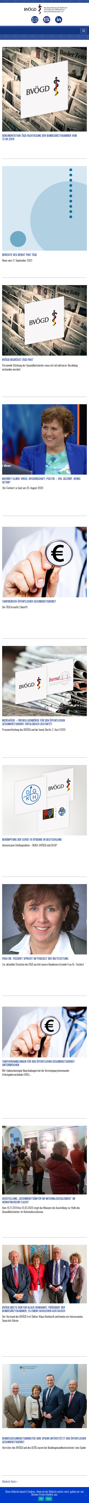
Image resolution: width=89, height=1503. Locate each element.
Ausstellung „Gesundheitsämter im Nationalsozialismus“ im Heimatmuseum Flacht (38, 1200)
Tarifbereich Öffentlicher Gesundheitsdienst (29, 601)
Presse (46, 19)
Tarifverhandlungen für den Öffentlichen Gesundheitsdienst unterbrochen (38, 1063)
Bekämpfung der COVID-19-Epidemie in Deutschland (32, 839)
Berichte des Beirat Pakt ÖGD (19, 255)
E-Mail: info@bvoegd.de (34, 19)
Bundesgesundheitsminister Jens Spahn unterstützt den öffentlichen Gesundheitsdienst (44, 1440)
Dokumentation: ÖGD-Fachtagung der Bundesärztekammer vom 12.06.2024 (39, 137)
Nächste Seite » (10, 1481)
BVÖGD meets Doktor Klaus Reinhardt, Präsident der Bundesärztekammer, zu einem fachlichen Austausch (33, 1309)
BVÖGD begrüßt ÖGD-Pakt (17, 359)
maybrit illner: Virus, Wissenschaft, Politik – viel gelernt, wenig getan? (41, 480)
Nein (49, 1499)
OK (41, 1499)
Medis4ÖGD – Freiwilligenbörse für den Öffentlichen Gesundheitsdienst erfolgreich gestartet (33, 722)
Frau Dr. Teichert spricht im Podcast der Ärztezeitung (35, 958)
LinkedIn (58, 19)
